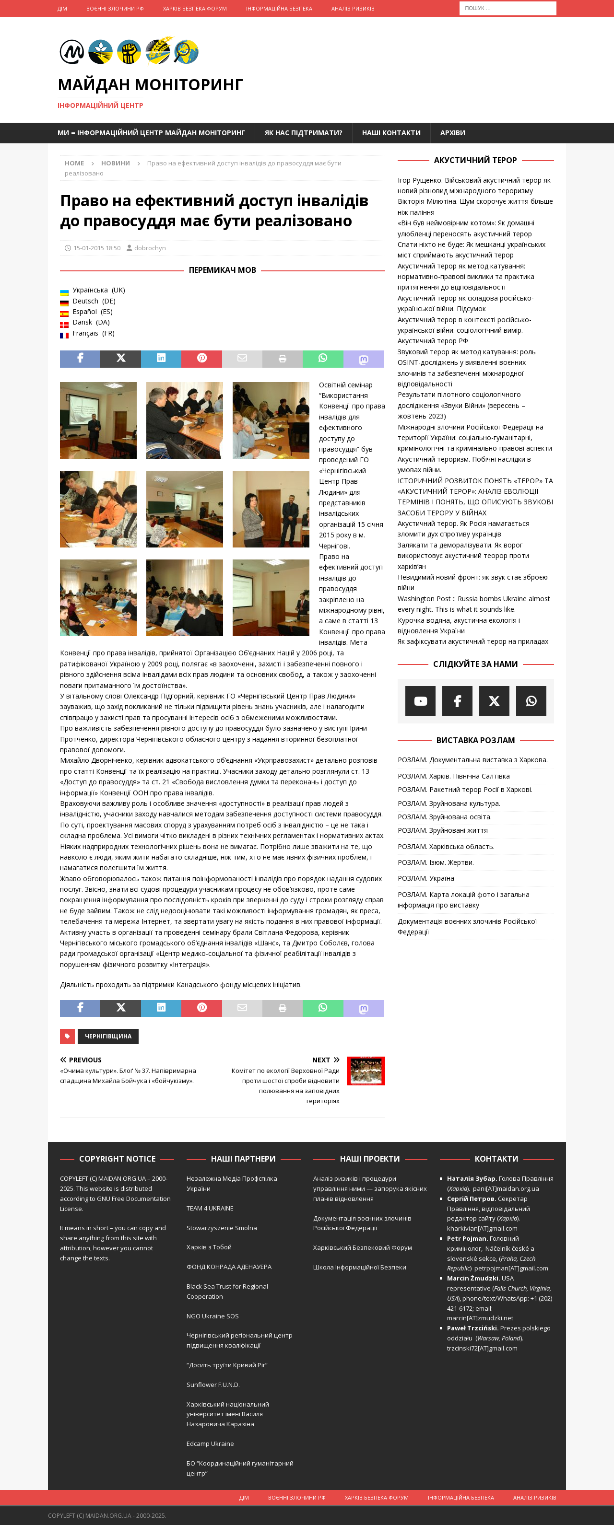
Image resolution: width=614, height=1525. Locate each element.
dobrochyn (150, 248)
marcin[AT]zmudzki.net (480, 1318)
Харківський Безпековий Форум (362, 1247)
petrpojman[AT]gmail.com (511, 1268)
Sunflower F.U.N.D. (213, 1384)
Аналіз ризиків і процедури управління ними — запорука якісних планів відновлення (370, 1188)
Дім (62, 8)
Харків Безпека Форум (195, 8)
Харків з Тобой (209, 1247)
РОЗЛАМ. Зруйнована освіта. (445, 816)
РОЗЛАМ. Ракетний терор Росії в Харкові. (465, 789)
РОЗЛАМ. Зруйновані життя (443, 830)
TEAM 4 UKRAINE (210, 1208)
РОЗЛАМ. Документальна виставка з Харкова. (473, 759)
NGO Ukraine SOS (213, 1316)
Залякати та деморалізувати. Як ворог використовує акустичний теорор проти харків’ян (463, 555)
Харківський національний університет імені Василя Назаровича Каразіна (228, 1414)
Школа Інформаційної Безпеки (359, 1267)
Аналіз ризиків (353, 8)
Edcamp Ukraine (210, 1443)
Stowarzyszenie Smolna (222, 1227)
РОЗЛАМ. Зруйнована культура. (449, 803)
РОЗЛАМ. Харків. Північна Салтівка (454, 775)
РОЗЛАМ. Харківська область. (446, 846)
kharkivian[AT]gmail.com (482, 1228)
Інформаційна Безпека (279, 8)
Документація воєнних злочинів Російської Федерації (467, 926)
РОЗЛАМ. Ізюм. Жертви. (436, 862)
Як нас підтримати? (303, 132)
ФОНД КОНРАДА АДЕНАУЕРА (230, 1266)
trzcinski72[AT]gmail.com (483, 1348)
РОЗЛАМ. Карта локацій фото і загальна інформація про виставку (464, 899)
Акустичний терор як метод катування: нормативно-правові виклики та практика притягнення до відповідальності (466, 276)
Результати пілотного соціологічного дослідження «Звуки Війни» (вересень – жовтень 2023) (461, 405)
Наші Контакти (391, 132)
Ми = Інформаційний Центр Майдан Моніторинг (151, 132)
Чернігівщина (108, 1036)
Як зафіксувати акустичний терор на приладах (473, 641)
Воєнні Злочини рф (115, 8)
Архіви (452, 132)
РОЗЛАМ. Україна (426, 878)
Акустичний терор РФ (433, 340)
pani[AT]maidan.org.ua (506, 1188)
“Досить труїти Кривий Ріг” (227, 1365)
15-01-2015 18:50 (96, 248)
